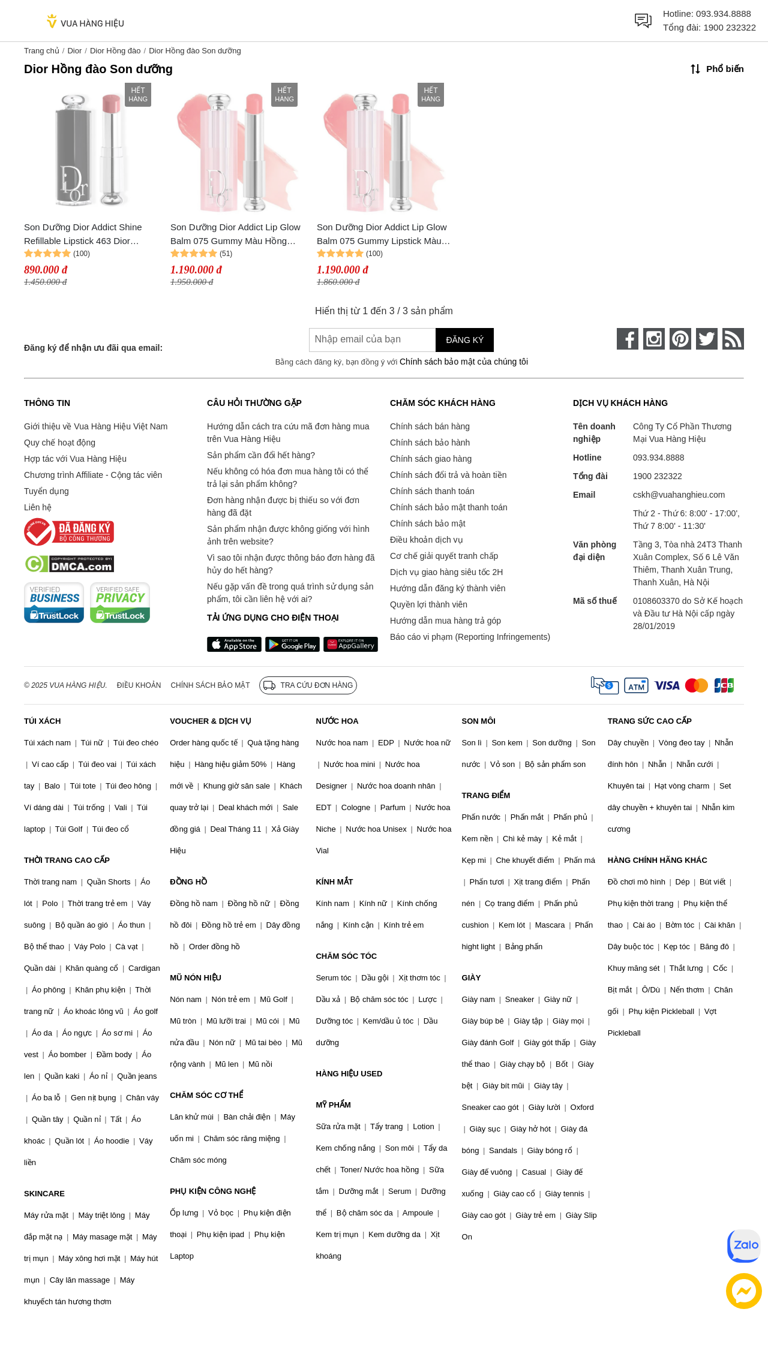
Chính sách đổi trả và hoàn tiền (448, 475)
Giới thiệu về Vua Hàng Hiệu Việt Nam (95, 426)
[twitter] (707, 339)
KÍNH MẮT (334, 881)
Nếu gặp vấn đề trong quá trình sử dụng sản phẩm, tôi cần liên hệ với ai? (290, 593)
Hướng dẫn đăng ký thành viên (448, 588)
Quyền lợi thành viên (428, 604)
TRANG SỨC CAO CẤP (650, 721)
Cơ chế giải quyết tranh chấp (444, 556)
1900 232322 (729, 27)
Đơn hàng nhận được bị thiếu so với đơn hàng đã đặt (283, 506)
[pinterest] (680, 339)
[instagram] (654, 339)
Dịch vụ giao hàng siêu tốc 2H (446, 572)
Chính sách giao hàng (431, 459)
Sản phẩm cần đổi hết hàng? (261, 455)
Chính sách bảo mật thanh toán (449, 507)
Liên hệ (38, 507)
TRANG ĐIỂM (486, 795)
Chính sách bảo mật (428, 523)
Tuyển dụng (46, 491)
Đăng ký (465, 340)
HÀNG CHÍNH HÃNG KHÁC (657, 860)
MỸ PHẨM (333, 1104)
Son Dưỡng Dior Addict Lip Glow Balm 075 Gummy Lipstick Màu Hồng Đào (382, 235)
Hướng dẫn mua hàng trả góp (445, 620)
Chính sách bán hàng (430, 426)
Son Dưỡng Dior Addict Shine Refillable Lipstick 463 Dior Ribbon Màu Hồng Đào (83, 235)
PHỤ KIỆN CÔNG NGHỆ (213, 1191)
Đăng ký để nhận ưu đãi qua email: (93, 348)
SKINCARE (44, 1193)
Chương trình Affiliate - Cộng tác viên (93, 475)
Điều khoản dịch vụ (426, 539)
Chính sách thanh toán (432, 491)
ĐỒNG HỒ (188, 881)
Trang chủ (41, 50)
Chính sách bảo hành (430, 442)
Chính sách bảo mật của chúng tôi (464, 361)
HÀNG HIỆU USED (349, 1073)
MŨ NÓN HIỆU (195, 977)
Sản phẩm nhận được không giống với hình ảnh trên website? (288, 535)
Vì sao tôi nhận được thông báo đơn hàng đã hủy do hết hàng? (290, 564)
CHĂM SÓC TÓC (346, 956)
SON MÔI (479, 721)
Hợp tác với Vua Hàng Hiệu (75, 459)
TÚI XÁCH (42, 721)
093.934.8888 (723, 13)
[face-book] (627, 339)
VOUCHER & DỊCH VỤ (210, 721)
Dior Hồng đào (115, 50)
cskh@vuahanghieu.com (679, 495)
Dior (74, 50)
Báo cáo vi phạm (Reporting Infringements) (470, 637)
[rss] (733, 339)
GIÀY (471, 977)
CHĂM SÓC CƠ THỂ (206, 1095)
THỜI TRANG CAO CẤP (67, 860)
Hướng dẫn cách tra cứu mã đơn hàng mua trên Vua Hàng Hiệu (288, 433)
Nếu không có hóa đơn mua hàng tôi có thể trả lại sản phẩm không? (287, 478)
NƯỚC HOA (337, 721)
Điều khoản (139, 685)
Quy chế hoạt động (59, 442)
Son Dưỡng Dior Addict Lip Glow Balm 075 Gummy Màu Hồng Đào (235, 235)
